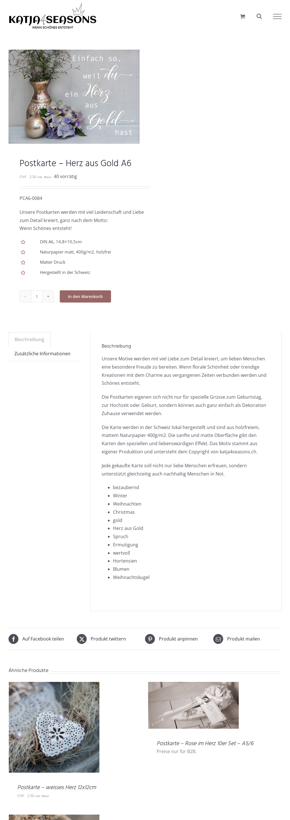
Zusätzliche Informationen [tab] (42, 353)
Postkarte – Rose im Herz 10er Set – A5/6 (205, 743)
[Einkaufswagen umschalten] (242, 16)
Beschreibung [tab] (29, 339)
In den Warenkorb (85, 296)
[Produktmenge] (36, 296)
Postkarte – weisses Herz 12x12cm (56, 787)
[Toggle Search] (259, 16)
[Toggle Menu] (277, 16)
